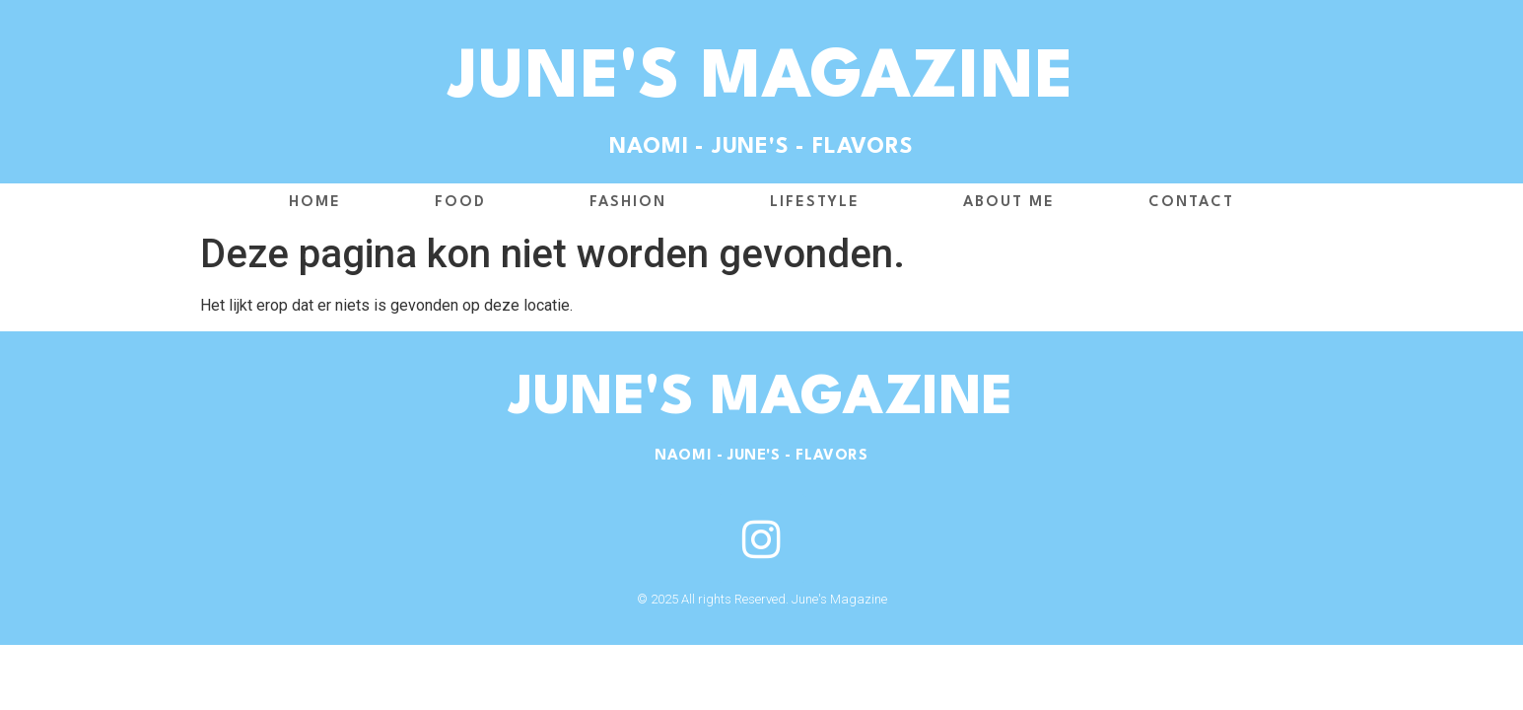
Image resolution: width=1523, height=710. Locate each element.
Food (465, 203)
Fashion (632, 203)
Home (315, 202)
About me (1009, 202)
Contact (1191, 202)
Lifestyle (819, 203)
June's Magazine (761, 79)
